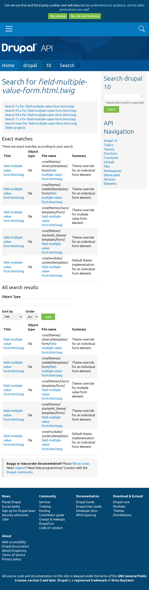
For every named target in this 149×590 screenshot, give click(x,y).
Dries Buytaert (123, 580)
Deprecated (112, 175)
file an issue (80, 463)
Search (67, 65)
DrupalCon (46, 523)
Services (109, 179)
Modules (119, 506)
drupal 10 (110, 140)
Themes (118, 510)
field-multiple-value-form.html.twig (52, 175)
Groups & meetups (52, 519)
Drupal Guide (85, 502)
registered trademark (90, 580)
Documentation (87, 496)
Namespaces (113, 171)
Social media (11, 506)
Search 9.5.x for (40, 110)
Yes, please (57, 16)
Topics (108, 145)
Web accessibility (14, 542)
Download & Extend (128, 496)
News (6, 496)
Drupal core (121, 502)
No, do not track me (85, 16)
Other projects (15, 127)
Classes (109, 149)
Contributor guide (51, 515)
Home (8, 65)
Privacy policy (11, 559)
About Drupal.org (14, 550)
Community (47, 496)
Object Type (11, 296)
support (20, 468)
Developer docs (87, 510)
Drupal (62, 580)
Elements (110, 183)
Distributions (122, 515)
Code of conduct (51, 528)
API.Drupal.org (86, 515)
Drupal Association (15, 546)
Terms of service (13, 555)
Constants (111, 157)
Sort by (7, 311)
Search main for (41, 123)
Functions (111, 153)
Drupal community (20, 472)
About (6, 536)
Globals (109, 162)
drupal (30, 65)
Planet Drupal (11, 502)
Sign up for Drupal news (18, 510)
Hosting (44, 510)
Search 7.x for (39, 106)
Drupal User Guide (88, 506)
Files (107, 166)
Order (30, 311)
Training (45, 506)
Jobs (5, 519)
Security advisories (15, 515)
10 (48, 65)
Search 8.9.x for (40, 115)
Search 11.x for (40, 119)
